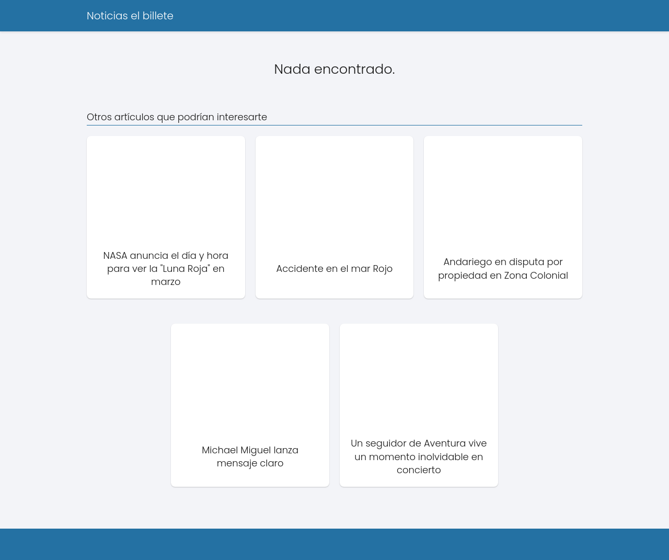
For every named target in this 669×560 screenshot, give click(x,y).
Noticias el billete (130, 15)
